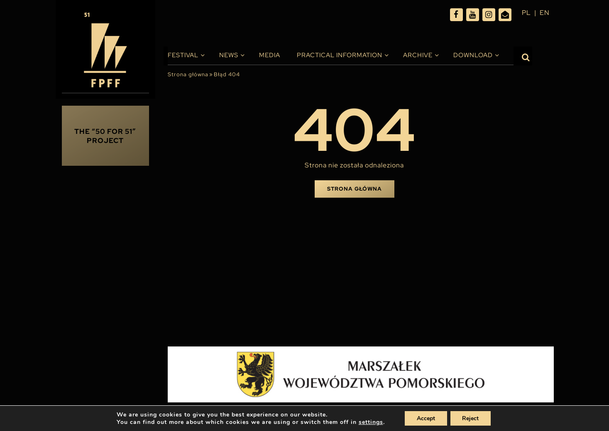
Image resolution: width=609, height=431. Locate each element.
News (228, 55)
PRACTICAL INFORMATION (339, 55)
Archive (418, 55)
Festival (183, 55)
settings (370, 422)
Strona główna (188, 74)
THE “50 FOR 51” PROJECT (105, 136)
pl (526, 12)
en (545, 12)
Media (269, 55)
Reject (471, 418)
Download (473, 55)
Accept (425, 418)
